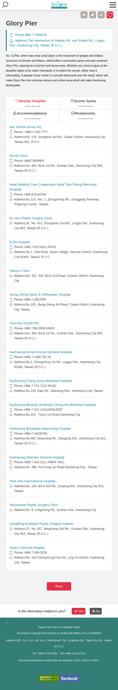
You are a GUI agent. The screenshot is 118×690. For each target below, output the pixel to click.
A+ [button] (92, 14)
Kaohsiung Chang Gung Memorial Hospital (40, 381)
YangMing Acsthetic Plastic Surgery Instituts (41, 524)
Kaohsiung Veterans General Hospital (36, 457)
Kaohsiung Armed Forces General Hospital (40, 352)
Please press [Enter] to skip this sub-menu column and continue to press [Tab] (75, 14)
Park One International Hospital (32, 481)
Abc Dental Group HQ (25, 127)
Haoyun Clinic (19, 271)
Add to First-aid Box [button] (110, 14)
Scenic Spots (85, 101)
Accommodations (32, 113)
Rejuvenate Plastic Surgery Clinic (33, 505)
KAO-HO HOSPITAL (24, 323)
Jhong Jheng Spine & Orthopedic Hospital (39, 294)
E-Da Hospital (19, 242)
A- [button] (84, 14)
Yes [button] (79, 611)
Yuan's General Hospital (27, 547)
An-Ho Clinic (18, 155)
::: (7, 622)
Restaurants (85, 113)
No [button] (96, 611)
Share (101, 14)
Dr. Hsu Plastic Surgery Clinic (30, 218)
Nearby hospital (32, 101)
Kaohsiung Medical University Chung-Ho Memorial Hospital (52, 405)
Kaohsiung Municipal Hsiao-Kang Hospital (40, 428)
